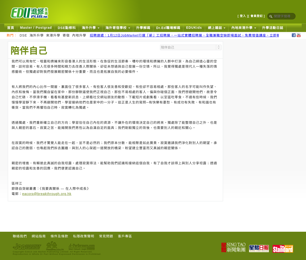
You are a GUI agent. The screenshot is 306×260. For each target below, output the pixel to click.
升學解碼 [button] (143, 28)
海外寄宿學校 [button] (117, 28)
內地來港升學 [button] (243, 28)
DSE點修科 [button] (67, 28)
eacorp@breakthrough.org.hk (46, 194)
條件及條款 (59, 236)
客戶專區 (125, 236)
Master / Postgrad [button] (36, 27)
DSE (23, 35)
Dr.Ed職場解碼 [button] (168, 28)
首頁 (10, 28)
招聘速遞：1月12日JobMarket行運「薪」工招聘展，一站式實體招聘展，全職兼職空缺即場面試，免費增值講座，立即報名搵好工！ (194, 35)
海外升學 (37, 35)
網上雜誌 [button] (217, 28)
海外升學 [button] (90, 28)
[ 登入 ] (243, 16)
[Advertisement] (116, 214)
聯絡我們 (20, 236)
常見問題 (106, 236)
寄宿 (66, 35)
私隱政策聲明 (83, 236)
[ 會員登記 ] (256, 16)
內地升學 (79, 35)
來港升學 (53, 35)
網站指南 (39, 236)
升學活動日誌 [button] (272, 28)
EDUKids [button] (194, 27)
